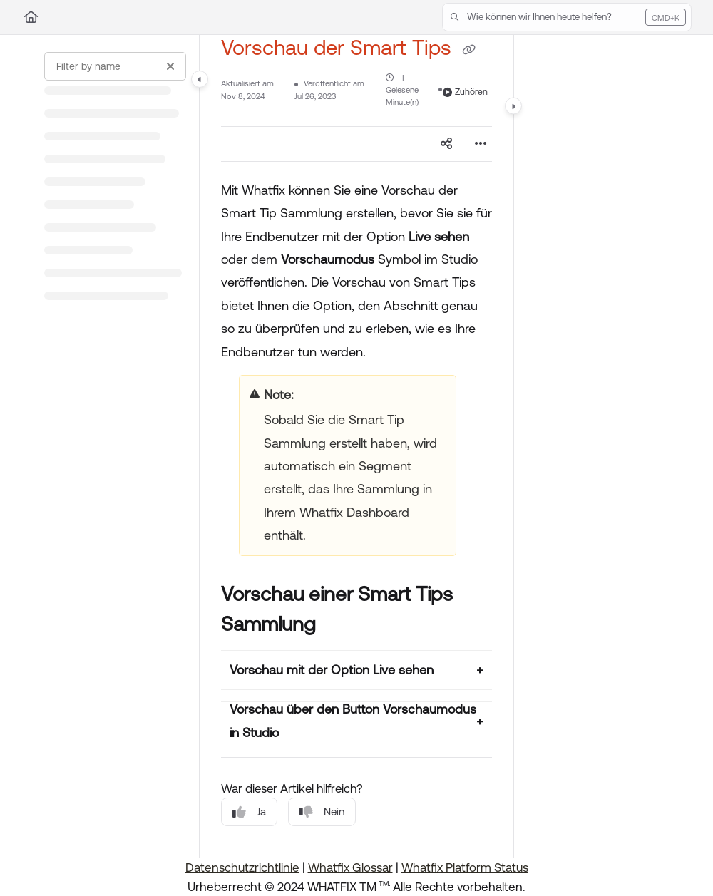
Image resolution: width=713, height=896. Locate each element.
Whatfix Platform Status (464, 867)
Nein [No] (321, 812)
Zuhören (465, 92)
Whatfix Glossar (350, 867)
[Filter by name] (115, 66)
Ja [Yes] (249, 812)
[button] (567, 17)
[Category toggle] (199, 79)
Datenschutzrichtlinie (242, 867)
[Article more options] (480, 144)
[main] (356, 446)
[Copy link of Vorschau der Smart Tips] (468, 49)
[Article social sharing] (446, 144)
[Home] (31, 17)
